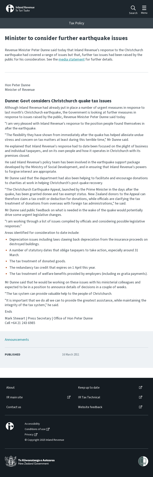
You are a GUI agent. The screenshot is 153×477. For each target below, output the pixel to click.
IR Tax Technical (89, 397)
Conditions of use (35, 429)
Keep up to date (89, 388)
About (10, 388)
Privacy (29, 434)
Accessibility (32, 424)
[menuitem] (38, 388)
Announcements (17, 339)
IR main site (14, 397)
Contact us (13, 407)
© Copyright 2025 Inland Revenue (44, 440)
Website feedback (90, 407)
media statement (72, 59)
